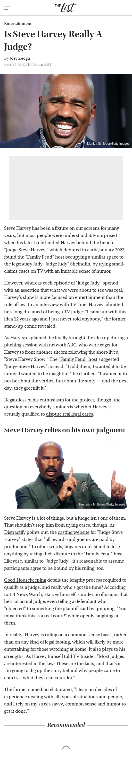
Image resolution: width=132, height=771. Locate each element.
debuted (72, 250)
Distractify (15, 532)
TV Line (78, 304)
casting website (73, 532)
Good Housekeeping (25, 580)
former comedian (31, 689)
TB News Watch (25, 594)
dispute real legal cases (69, 414)
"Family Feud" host (78, 359)
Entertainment (17, 24)
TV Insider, (84, 656)
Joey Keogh (20, 58)
